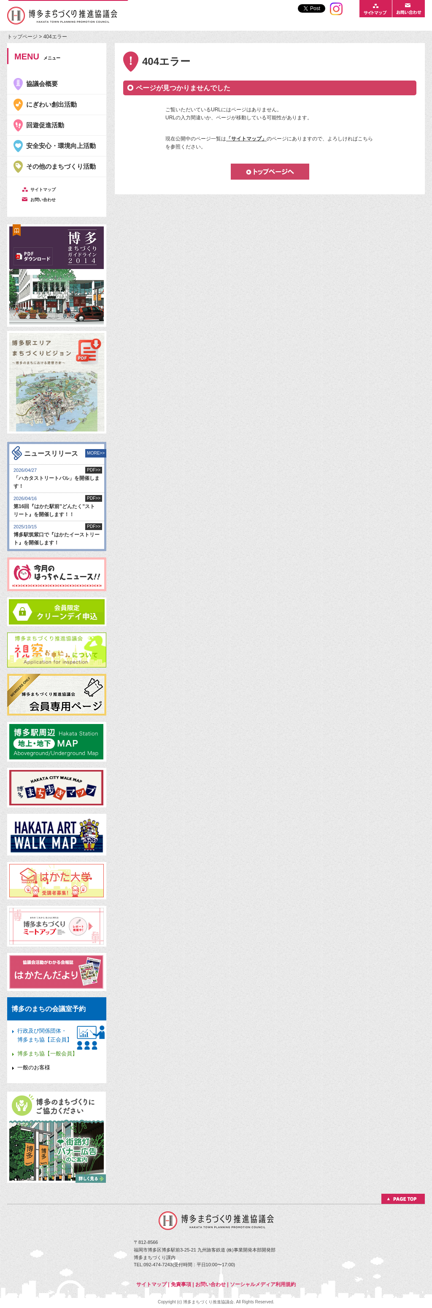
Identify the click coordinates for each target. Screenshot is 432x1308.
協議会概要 (42, 83)
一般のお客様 (33, 1067)
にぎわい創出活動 (51, 104)
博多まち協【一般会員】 (47, 1053)
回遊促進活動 (45, 125)
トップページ (23, 37)
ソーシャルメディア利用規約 (263, 1284)
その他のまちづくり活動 (61, 166)
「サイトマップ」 (246, 139)
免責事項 (181, 1284)
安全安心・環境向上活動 (61, 145)
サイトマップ (151, 1284)
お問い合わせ (210, 1284)
